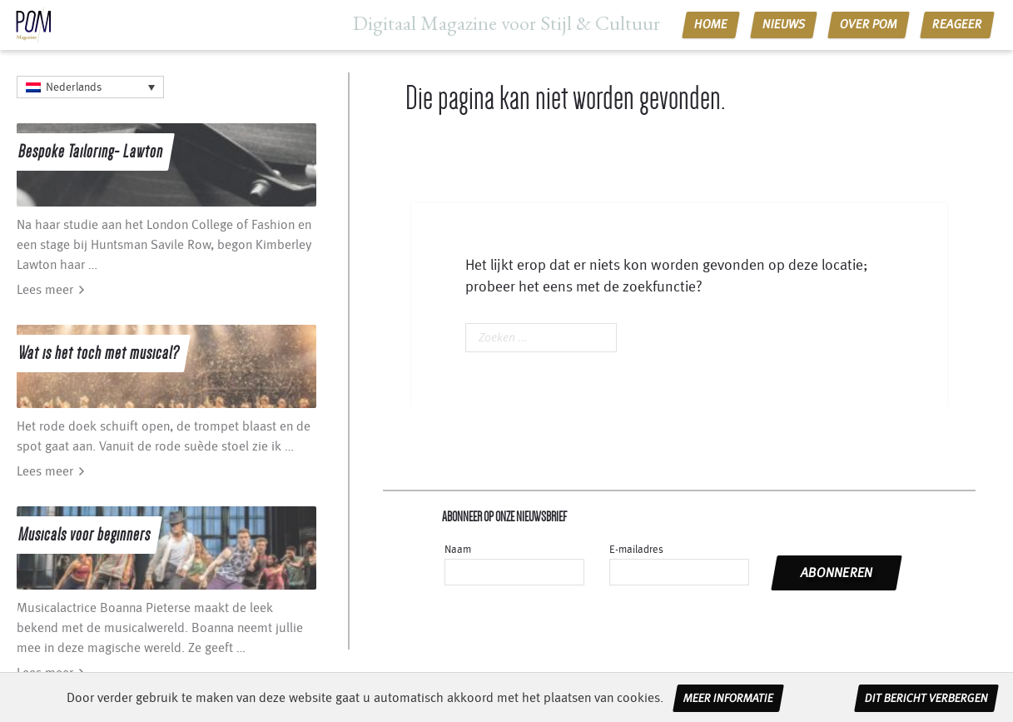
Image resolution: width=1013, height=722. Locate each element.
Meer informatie (728, 699)
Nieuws (784, 24)
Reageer (957, 24)
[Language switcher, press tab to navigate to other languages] (90, 87)
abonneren (837, 573)
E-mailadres (636, 550)
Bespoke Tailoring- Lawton (91, 152)
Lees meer (45, 289)
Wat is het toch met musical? (99, 353)
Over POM (869, 24)
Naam (457, 550)
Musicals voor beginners (84, 535)
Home (711, 24)
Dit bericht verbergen (926, 699)
